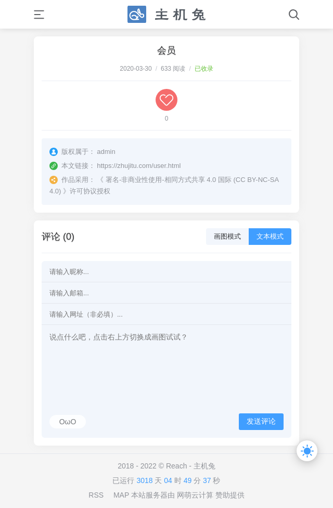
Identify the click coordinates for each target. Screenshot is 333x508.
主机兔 (204, 466)
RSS (96, 495)
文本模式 (270, 236)
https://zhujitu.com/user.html (139, 166)
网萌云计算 (195, 495)
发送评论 (261, 421)
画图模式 (227, 236)
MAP (121, 495)
